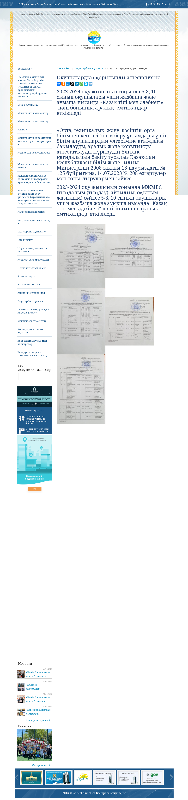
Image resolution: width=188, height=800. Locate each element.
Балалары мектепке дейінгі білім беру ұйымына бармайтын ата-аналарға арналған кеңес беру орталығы (34, 197)
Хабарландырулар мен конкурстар (32, 342)
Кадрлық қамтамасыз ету (34, 221)
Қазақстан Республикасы (34, 153)
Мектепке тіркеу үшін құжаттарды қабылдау (34, 431)
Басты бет (64, 68)
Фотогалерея (93, 4)
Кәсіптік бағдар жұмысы (34, 259)
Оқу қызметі (27, 239)
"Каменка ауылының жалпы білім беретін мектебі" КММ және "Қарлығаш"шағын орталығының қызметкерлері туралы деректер (32, 86)
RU (154, 4)
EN (158, 4)
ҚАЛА (22, 129)
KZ (151, 4)
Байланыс (106, 4)
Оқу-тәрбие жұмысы (32, 231)
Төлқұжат (25, 68)
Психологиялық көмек (32, 267)
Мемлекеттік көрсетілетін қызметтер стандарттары (34, 140)
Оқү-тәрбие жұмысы (32, 301)
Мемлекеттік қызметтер (71, 4)
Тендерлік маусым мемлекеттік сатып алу (32, 354)
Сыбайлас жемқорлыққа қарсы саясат (33, 311)
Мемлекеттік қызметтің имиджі (33, 165)
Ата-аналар (26, 276)
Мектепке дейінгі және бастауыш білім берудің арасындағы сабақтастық (34, 179)
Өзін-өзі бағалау (29, 104)
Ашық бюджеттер (47, 4)
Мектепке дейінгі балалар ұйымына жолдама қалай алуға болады (33, 420)
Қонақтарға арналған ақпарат (31, 330)
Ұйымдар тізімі (34, 410)
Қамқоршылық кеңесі (33, 211)
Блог (115, 4)
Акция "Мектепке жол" (32, 292)
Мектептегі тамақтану (33, 320)
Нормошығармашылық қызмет (32, 249)
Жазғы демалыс (29, 284)
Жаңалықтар (28, 4)
